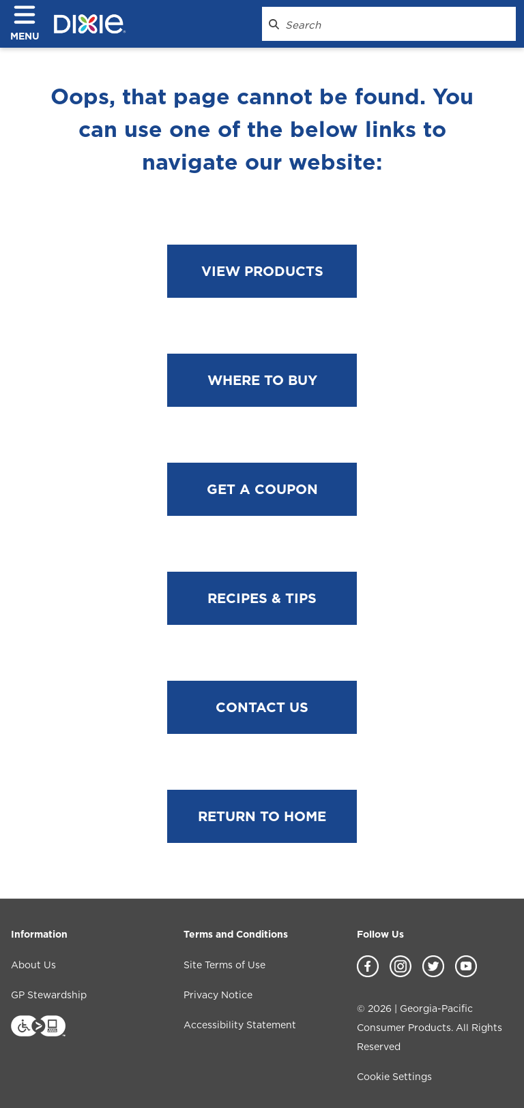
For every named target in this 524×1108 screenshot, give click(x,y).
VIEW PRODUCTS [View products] (262, 271)
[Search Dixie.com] (274, 24)
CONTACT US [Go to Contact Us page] (262, 707)
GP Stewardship (49, 994)
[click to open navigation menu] (30, 24)
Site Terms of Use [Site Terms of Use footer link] (224, 964)
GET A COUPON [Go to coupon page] (262, 489)
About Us (33, 964)
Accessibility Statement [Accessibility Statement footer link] (240, 1024)
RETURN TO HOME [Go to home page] (262, 816)
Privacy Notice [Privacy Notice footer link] (218, 994)
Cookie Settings (394, 1076)
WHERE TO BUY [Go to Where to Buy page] (262, 380)
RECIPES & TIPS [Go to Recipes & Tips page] (262, 598)
